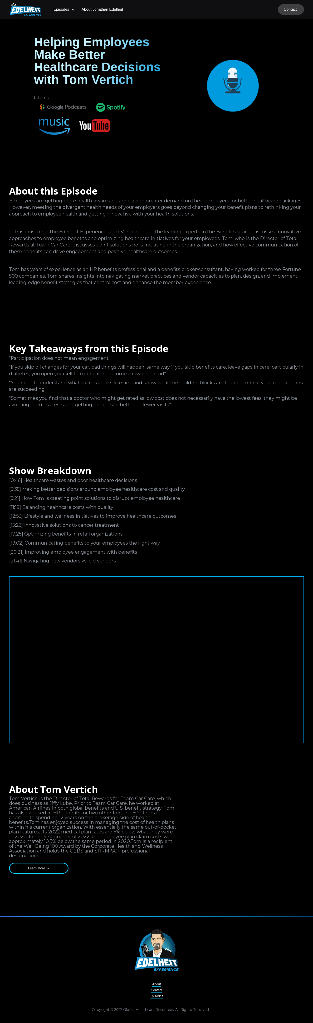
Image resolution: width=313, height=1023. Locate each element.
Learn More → (38, 868)
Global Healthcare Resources (148, 1011)
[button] (63, 9)
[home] (25, 9)
